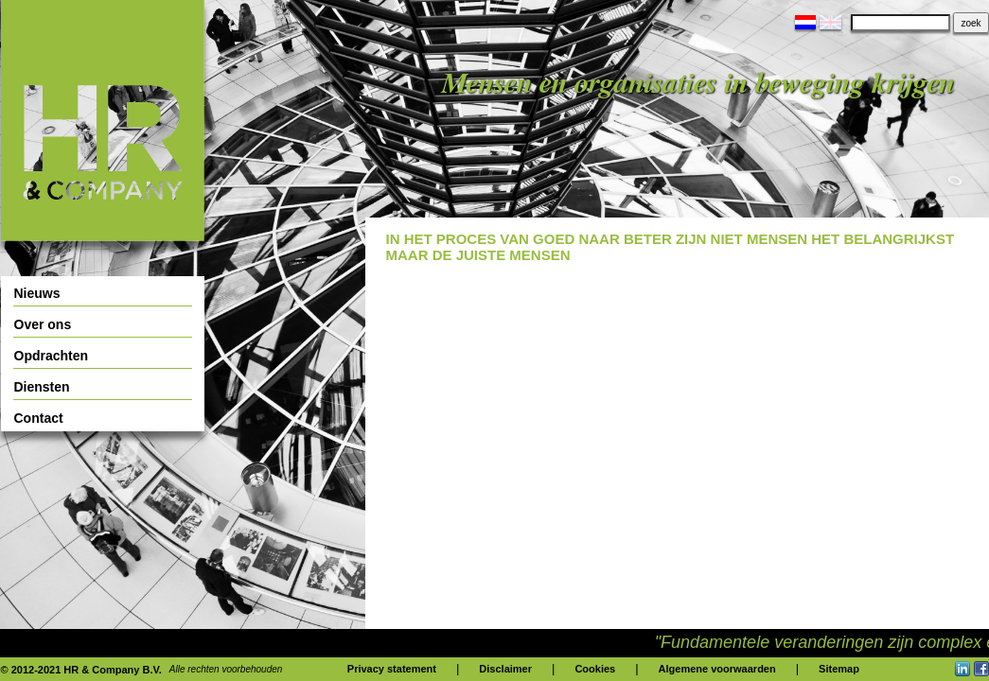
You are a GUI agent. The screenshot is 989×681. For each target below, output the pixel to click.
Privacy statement (391, 668)
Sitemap (839, 668)
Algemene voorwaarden (717, 668)
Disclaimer (505, 668)
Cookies (594, 668)
